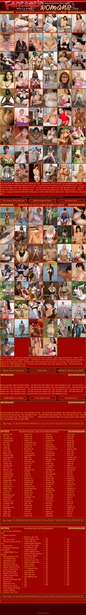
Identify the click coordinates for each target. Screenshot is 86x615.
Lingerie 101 (29, 470)
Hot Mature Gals (31, 547)
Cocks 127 (7, 491)
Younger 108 (8, 503)
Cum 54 (70, 482)
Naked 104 (28, 482)
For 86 (27, 472)
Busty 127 (28, 434)
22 (66, 423)
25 (74, 423)
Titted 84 (70, 447)
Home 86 (70, 436)
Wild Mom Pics (9, 584)
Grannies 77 (8, 487)
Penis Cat (7, 582)
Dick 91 (49, 443)
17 (54, 423)
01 (14, 423)
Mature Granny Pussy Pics (13, 371)
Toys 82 (70, 476)
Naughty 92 (50, 470)
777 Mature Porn (31, 568)
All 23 (69, 499)
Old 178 (6, 468)
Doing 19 (70, 478)
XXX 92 (27, 512)
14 (46, 423)
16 (51, 423)
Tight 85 (49, 514)
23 (69, 423)
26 (76, 423)
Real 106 (28, 495)
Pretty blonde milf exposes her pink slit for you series (45, 362)
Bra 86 (48, 487)
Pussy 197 (7, 461)
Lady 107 (28, 507)
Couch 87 (49, 501)
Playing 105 (50, 459)
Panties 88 (50, 441)
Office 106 (7, 489)
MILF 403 (7, 516)
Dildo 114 (28, 436)
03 (19, 423)
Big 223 (49, 457)
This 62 (49, 507)
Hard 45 (49, 505)
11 (39, 423)
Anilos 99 (28, 484)
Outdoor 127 (8, 501)
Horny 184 (7, 484)
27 (79, 423)
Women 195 (8, 455)
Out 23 (69, 505)
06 (26, 423)
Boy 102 (49, 476)
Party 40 (49, 468)
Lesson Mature (9, 590)
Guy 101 (49, 451)
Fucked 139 (8, 476)
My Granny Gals (9, 571)
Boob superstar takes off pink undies (14, 385)
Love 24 (70, 509)
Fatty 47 (27, 476)
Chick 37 (70, 461)
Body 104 (7, 499)
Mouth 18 (70, 495)
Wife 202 (6, 459)
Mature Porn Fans (10, 573)
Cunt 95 (49, 493)
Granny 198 (71, 449)
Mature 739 (7, 434)
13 (44, 423)
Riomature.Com (9, 561)
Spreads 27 (71, 468)
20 (61, 423)
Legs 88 (6, 447)
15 (49, 423)
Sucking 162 (8, 457)
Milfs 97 (70, 466)
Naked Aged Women (32, 543)
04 (21, 423)
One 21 (70, 487)
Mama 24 (49, 512)
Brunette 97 (29, 449)
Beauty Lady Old (31, 537)
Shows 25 (50, 480)
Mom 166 (49, 495)
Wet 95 (48, 509)
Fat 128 (6, 505)
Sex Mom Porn (71, 201)
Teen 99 (6, 509)
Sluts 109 (28, 459)
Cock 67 (6, 493)
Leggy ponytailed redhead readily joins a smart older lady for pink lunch (35, 192)
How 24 (70, 503)
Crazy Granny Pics (10, 569)
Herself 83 (71, 459)
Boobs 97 (28, 478)
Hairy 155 (28, 516)
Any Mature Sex (30, 577)
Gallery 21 (71, 507)
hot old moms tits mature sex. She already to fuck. (20, 183)
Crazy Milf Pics (30, 541)
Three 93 (49, 484)
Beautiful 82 (50, 447)
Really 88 (49, 489)
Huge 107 (7, 512)
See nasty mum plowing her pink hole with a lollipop (31, 358)
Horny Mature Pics (31, 552)
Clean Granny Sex (10, 575)
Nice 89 (49, 503)
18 (56, 423)
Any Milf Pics (29, 566)
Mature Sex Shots (10, 586)
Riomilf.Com (8, 577)
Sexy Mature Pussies (11, 588)
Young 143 (7, 464)
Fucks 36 (28, 514)
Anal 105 (70, 434)
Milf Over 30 (29, 573)
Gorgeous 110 (30, 445)
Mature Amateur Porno (42, 201)
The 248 (6, 449)
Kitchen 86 (50, 455)
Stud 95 (27, 474)
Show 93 (49, 516)
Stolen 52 (28, 491)
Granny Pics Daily (31, 545)
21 (64, 423)
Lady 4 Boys (29, 564)
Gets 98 (27, 468)
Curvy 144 (7, 472)
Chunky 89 (50, 482)
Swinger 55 (7, 497)
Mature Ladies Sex (31, 562)
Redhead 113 (8, 507)
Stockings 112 (8, 495)
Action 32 (28, 451)
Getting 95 (28, 501)
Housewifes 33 (30, 489)
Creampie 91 (29, 455)
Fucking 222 (29, 453)
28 (82, 423)
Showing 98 (50, 474)
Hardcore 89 (8, 474)
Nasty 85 (70, 445)
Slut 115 (70, 451)
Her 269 (6, 445)
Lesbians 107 (29, 497)
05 (24, 423)
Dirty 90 (70, 438)
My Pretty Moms (30, 556)
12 (41, 423)
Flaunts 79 (71, 484)
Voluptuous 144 (9, 480)
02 (16, 423)
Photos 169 (7, 466)
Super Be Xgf (29, 558)
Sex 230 (49, 472)
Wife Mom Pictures (10, 565)
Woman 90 (50, 491)
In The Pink (4, 358)
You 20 (70, 516)
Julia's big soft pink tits (63, 358)
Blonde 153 (7, 470)
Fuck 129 (7, 451)
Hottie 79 (70, 480)
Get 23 (69, 472)
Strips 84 (70, 453)
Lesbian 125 (29, 487)
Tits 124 (27, 466)
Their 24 (70, 493)
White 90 (70, 443)
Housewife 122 (30, 443)
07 (29, 423)
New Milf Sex (29, 575)
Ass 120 (70, 455)
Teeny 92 (28, 509)
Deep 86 (49, 436)
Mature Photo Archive (33, 554)
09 (34, 423)
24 (72, 423)
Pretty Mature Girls (42, 398)
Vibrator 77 (71, 489)
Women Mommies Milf (12, 579)
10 (36, 423)
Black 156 (7, 453)
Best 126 (6, 514)
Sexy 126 (28, 438)
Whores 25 (28, 480)
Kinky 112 (28, 441)
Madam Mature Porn (11, 567)
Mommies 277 (51, 449)
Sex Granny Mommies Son (13, 201)
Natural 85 (50, 478)
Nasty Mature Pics (31, 539)
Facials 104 (71, 457)
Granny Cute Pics (10, 592)
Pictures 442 (8, 441)
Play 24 (70, 501)
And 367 (6, 443)
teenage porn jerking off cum (48, 197)
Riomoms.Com (9, 563)
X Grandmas (29, 570)
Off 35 (69, 514)
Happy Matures (30, 550)
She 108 (27, 503)
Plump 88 (49, 497)
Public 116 (7, 482)
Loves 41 (70, 491)
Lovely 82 (71, 470)
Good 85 (70, 441)
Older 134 (7, 478)
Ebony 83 (28, 505)
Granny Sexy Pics (31, 560)
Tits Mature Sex (71, 398)
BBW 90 (27, 457)
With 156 (49, 499)
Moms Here (42, 371)
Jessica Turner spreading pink (17, 360)
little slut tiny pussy (27, 197)
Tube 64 (70, 464)
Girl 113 (27, 499)
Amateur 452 (29, 461)
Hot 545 (6, 436)
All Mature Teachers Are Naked (70, 371)
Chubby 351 (8, 438)
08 (31, 423)
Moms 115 (28, 493)
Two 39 (70, 474)
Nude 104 (50, 464)
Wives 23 (28, 447)
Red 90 (49, 461)
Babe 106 (49, 445)
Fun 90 (48, 434)
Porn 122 (28, 464)
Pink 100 (49, 438)
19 (59, 423)
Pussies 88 (50, 453)
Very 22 (70, 512)
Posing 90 (50, 466)
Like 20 (70, 497)
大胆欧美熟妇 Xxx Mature (13, 398)
